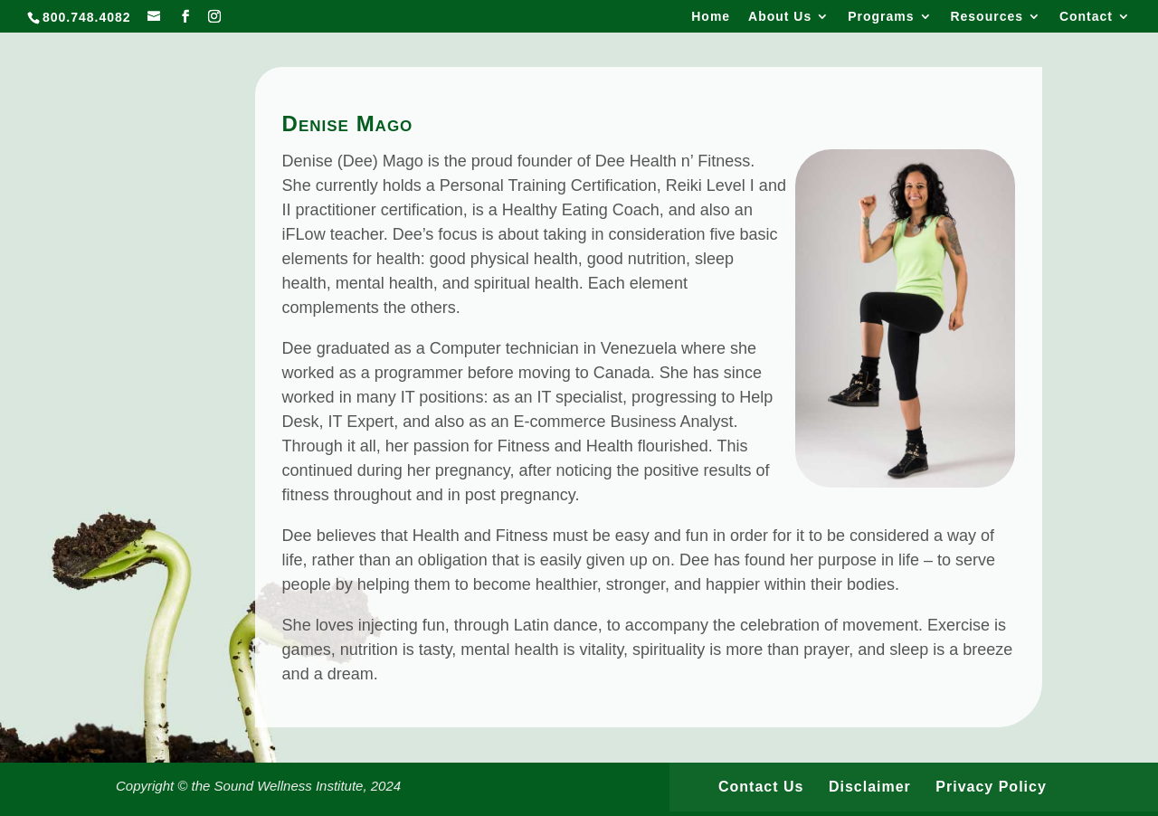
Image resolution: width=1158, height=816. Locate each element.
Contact (1086, 17)
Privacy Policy (991, 786)
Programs (881, 17)
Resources (986, 17)
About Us (780, 17)
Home (710, 17)
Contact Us (760, 786)
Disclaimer (870, 786)
